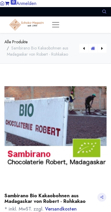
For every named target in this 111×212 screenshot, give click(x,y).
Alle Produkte (16, 42)
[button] (104, 11)
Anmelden (26, 3)
